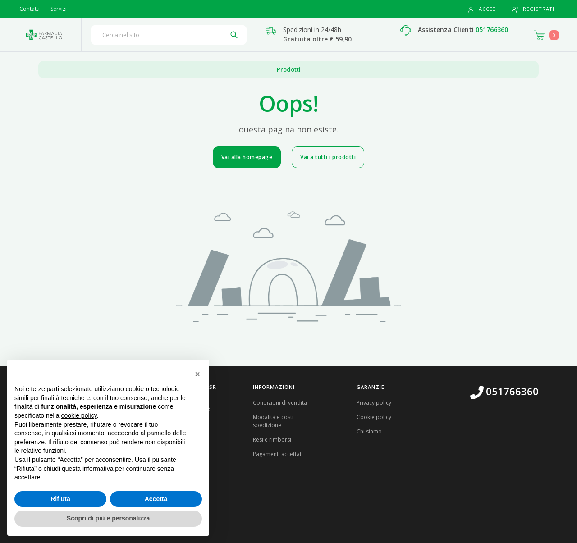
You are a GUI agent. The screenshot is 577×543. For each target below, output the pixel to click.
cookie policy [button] (79, 415)
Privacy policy (374, 402)
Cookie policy (374, 417)
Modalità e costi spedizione (273, 421)
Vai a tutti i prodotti (328, 157)
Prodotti (289, 69)
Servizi (58, 9)
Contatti (29, 9)
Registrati (533, 9)
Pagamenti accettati (278, 454)
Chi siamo (369, 431)
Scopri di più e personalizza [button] (108, 518)
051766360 (492, 29)
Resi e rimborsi (272, 439)
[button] (197, 374)
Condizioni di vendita (280, 402)
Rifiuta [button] (60, 498)
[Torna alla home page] (44, 34)
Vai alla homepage (247, 157)
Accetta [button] (156, 498)
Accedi (482, 9)
